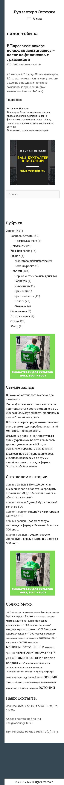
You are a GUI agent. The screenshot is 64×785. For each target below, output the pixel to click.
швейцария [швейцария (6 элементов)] (33, 688)
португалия (13, 123)
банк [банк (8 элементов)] (43, 612)
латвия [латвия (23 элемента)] (23, 642)
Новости (24, 108)
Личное (15, 256)
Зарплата (21, 281)
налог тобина (43, 119)
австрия (14, 112)
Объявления (18, 311)
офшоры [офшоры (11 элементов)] (18, 677)
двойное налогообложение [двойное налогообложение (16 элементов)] (31, 620)
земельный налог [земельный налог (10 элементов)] (47, 638)
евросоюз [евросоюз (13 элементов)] (22, 629)
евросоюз (12, 116)
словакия (25, 123)
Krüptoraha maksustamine (31, 261)
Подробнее (14, 99)
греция (46, 112)
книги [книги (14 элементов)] (15, 642)
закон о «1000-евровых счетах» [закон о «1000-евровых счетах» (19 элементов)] (36, 633)
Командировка (24, 266)
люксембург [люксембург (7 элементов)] (33, 642)
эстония (11, 126)
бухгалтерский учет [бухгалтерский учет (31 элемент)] (19, 616)
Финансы (20, 306)
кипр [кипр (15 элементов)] (8, 642)
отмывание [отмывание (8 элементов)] (30, 672)
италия (33, 116)
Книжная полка (20, 251)
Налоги (19, 301)
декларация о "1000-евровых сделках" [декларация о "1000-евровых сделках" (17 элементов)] (28, 625)
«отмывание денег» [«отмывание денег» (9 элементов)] (31, 612)
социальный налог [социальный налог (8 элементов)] (14, 682)
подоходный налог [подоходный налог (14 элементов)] (33, 677)
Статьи (14, 321)
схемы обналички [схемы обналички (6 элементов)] (48, 682)
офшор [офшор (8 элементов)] (9, 677)
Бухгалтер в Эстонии (34, 11)
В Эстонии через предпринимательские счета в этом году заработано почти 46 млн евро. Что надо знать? (32, 426)
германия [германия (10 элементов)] (11, 621)
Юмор (14, 326)
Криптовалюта (24, 296)
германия (35, 112)
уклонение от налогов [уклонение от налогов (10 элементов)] (17, 688)
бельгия (24, 112)
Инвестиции (22, 286)
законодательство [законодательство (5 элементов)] (13, 638)
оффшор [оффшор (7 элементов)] (39, 672)
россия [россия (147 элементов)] (50, 676)
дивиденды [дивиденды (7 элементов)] (11, 630)
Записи (14, 108)
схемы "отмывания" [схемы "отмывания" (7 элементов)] (32, 682)
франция (48, 123)
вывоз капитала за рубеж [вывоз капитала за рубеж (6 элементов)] (44, 617)
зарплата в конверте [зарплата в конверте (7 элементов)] (29, 638)
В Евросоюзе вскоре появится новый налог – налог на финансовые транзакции (31, 52)
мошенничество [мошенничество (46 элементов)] (19, 647)
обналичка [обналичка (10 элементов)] (44, 663)
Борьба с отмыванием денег (33, 276)
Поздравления (20, 316)
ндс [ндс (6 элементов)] (20, 663)
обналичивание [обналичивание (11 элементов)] (30, 663)
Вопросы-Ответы (21, 236)
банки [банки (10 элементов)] (48, 612)
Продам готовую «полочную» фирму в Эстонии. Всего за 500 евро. (32, 525)
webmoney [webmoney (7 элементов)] (16, 612)
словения (37, 123)
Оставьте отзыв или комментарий (29, 130)
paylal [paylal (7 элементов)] (8, 612)
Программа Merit (26, 241)
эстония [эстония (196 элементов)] (47, 687)
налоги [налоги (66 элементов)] (38, 647)
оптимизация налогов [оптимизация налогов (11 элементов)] (17, 667)
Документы (18, 246)
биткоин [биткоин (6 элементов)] (55, 612)
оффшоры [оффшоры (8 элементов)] (49, 672)
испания (23, 116)
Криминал (21, 291)
